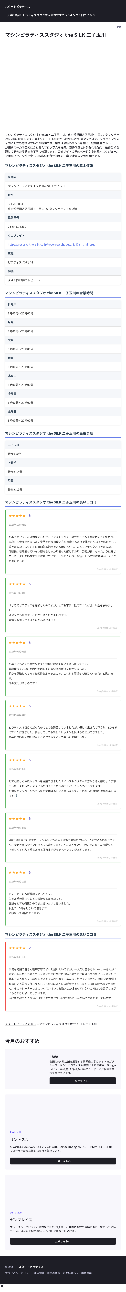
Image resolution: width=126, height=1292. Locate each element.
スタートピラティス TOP (20, 1027)
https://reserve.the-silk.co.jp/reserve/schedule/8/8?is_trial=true (51, 244)
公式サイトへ (83, 1084)
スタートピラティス (17, 6)
